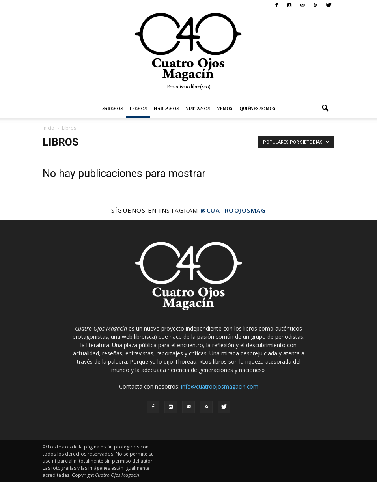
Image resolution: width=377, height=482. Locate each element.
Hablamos (166, 108)
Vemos (224, 108)
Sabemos (112, 108)
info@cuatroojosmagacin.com (219, 386)
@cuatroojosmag (233, 210)
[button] (324, 108)
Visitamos (198, 108)
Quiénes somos (257, 108)
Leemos (138, 108)
